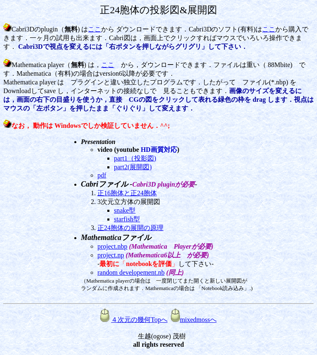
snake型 (124, 210)
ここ (94, 29)
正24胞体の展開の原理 (130, 227)
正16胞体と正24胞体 (127, 193)
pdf (101, 175)
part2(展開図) (133, 166)
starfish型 (127, 219)
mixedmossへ (194, 319)
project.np (110, 255)
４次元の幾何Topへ (139, 319)
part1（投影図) (135, 158)
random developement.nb (131, 272)
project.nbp (112, 246)
